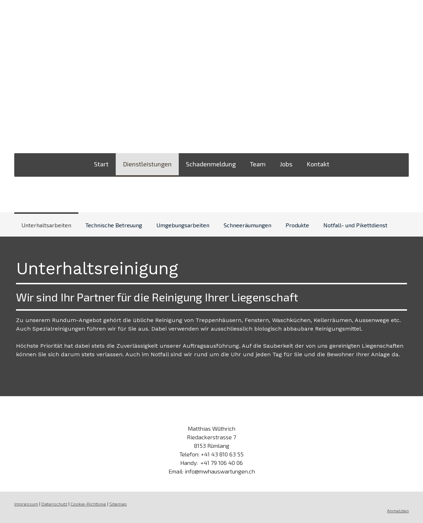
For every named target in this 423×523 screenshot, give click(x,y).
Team (258, 164)
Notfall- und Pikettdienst (355, 225)
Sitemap (118, 504)
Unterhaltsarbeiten (46, 225)
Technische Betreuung (113, 225)
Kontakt (318, 164)
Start (101, 164)
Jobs (286, 164)
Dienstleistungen (147, 164)
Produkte (297, 225)
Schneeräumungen (247, 225)
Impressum (26, 504)
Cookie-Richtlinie (88, 504)
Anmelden (398, 510)
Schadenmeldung (211, 164)
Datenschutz (54, 504)
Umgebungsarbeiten (182, 225)
